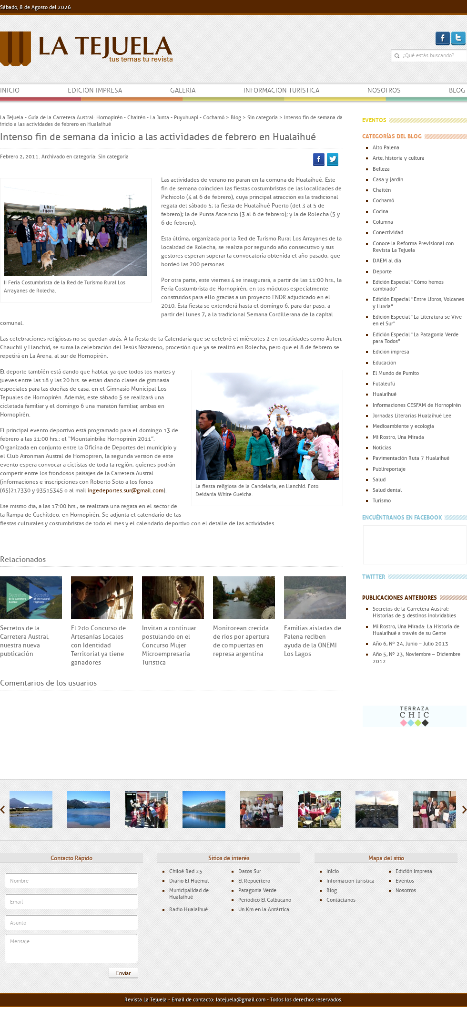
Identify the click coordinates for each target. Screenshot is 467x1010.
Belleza (381, 169)
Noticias (382, 447)
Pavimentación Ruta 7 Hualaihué (411, 458)
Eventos (405, 880)
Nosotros (384, 90)
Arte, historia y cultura (399, 158)
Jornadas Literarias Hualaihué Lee (412, 415)
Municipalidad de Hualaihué (189, 893)
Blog (457, 90)
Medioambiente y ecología (403, 426)
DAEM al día (387, 260)
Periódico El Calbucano (264, 899)
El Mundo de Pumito (396, 373)
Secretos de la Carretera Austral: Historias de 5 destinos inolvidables (414, 612)
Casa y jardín (388, 179)
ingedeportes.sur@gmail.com (125, 490)
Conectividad (388, 232)
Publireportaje (389, 469)
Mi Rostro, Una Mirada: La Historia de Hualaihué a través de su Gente (416, 629)
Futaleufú (384, 383)
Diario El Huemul (189, 880)
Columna (383, 222)
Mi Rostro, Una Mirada (398, 437)
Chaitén (382, 190)
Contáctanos (340, 899)
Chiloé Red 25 (186, 871)
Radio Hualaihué (188, 909)
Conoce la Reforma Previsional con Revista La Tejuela (413, 246)
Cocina (380, 211)
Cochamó (383, 200)
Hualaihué (384, 394)
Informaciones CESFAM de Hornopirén (417, 405)
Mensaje (71, 948)
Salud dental (387, 490)
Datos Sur (249, 871)
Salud (379, 479)
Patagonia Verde (257, 890)
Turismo (382, 500)
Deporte (382, 271)
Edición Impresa (414, 871)
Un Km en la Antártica (263, 909)
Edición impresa (95, 90)
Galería (182, 90)
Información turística (281, 90)
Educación (384, 362)
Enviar (123, 973)
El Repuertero (254, 880)
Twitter (332, 159)
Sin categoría (113, 156)
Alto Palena (386, 147)
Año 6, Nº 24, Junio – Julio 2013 (410, 643)
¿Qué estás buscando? (397, 55)
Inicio (10, 90)
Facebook (319, 159)
